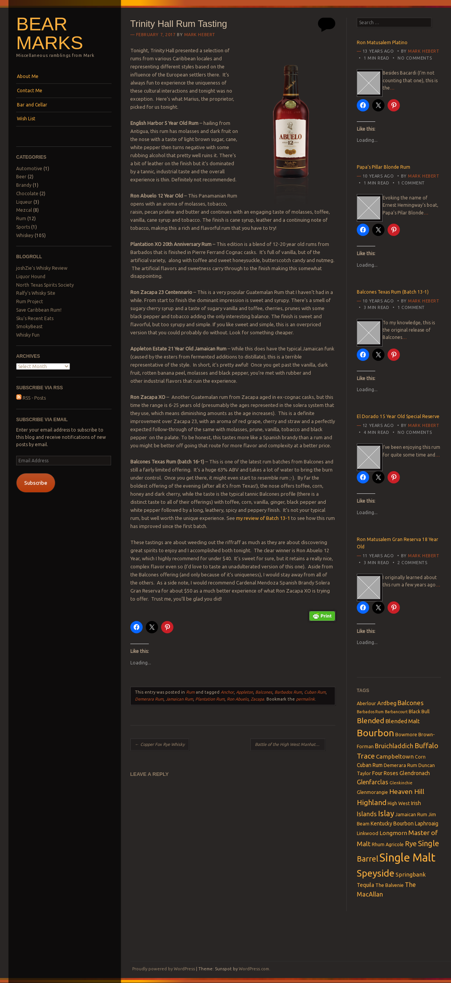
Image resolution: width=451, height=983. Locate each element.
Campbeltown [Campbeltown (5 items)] (395, 756)
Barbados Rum (288, 692)
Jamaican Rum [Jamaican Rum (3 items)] (411, 814)
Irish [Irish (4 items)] (416, 803)
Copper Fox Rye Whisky (160, 744)
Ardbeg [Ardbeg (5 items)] (386, 703)
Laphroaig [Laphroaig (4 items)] (426, 823)
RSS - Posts (31, 397)
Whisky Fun (28, 334)
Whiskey (24, 235)
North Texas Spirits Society (45, 284)
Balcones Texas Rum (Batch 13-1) (393, 291)
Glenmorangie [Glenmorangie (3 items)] (372, 792)
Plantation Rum (210, 699)
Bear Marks (49, 33)
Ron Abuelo (237, 699)
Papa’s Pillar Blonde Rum (383, 166)
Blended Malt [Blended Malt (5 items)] (402, 721)
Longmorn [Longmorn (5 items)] (393, 833)
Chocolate (27, 193)
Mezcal (24, 210)
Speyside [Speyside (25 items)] (375, 873)
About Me (27, 76)
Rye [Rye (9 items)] (411, 843)
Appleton (244, 692)
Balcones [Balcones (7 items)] (411, 702)
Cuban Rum (315, 692)
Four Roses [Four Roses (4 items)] (385, 773)
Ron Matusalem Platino (382, 42)
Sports (23, 226)
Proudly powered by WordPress (163, 968)
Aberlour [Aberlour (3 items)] (366, 703)
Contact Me (29, 90)
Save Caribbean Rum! (39, 309)
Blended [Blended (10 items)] (370, 720)
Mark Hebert (199, 34)
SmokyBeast (29, 326)
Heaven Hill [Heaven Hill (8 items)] (406, 791)
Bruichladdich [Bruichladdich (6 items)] (394, 745)
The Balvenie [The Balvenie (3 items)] (389, 885)
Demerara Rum (149, 699)
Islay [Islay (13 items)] (386, 813)
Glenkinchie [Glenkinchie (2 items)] (401, 782)
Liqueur (24, 201)
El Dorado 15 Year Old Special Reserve (398, 416)
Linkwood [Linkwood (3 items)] (367, 833)
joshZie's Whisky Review (41, 268)
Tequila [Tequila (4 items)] (365, 885)
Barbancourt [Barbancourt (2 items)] (396, 711)
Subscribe (35, 483)
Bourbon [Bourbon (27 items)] (375, 732)
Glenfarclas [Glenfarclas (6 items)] (372, 782)
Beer (21, 176)
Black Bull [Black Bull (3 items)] (419, 711)
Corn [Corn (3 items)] (420, 756)
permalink (305, 699)
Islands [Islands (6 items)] (367, 813)
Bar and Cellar (32, 104)
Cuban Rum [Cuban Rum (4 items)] (370, 765)
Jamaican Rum (179, 699)
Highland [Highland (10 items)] (371, 802)
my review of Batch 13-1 (263, 518)
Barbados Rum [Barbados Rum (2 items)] (370, 711)
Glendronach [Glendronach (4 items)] (414, 773)
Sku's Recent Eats (34, 318)
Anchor (227, 692)
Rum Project (29, 301)
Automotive (29, 168)
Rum (21, 218)
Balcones (263, 692)
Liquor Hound (30, 276)
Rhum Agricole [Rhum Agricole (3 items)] (388, 844)
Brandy (24, 185)
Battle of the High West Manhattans (290, 744)
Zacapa (257, 699)
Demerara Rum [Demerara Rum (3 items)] (400, 765)
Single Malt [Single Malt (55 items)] (407, 857)
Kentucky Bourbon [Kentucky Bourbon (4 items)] (392, 823)
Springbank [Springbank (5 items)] (411, 874)
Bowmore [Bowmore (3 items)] (406, 734)
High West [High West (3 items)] (399, 803)
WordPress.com (254, 968)
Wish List (26, 118)
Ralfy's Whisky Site (35, 293)
